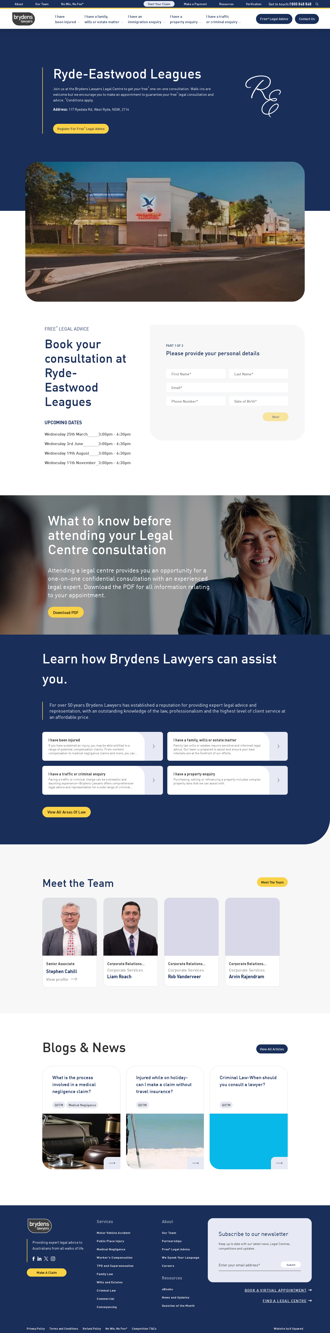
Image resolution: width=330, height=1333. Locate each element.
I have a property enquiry (184, 19)
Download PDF (66, 612)
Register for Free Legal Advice (81, 128)
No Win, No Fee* (72, 4)
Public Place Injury (110, 1241)
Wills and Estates (110, 1282)
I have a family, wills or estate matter (102, 19)
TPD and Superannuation (115, 1265)
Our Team (42, 4)
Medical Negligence (111, 1249)
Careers (168, 1265)
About (19, 4)
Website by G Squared (288, 1328)
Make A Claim (47, 1272)
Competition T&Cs (144, 1328)
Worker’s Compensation (115, 1257)
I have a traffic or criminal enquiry (221, 19)
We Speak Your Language (180, 1257)
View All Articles (272, 1048)
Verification (253, 4)
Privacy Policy (36, 1328)
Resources (226, 4)
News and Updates (175, 1297)
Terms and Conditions (63, 1328)
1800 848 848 (300, 3)
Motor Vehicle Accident (113, 1232)
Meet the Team (272, 882)
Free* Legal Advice (274, 18)
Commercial (105, 1298)
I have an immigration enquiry (144, 19)
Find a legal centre (287, 1300)
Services (105, 1221)
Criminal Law (106, 1290)
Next (275, 416)
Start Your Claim (159, 4)
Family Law (105, 1273)
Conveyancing (107, 1306)
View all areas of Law (66, 811)
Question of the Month (178, 1305)
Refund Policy (92, 1328)
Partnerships (172, 1241)
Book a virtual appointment (278, 1289)
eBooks (167, 1289)
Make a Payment (195, 4)
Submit (291, 1264)
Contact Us (307, 18)
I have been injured (65, 19)
